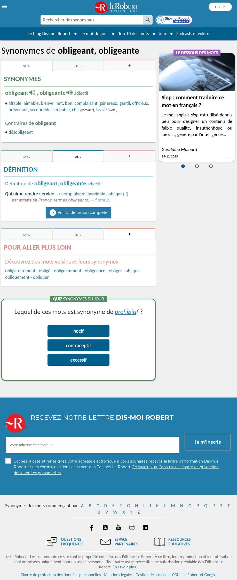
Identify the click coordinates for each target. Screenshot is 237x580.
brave (101, 110)
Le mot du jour (93, 33)
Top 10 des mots (132, 33)
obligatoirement (20, 271)
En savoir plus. (125, 567)
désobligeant (21, 132)
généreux (108, 103)
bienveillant (52, 103)
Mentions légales (118, 574)
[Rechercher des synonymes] (148, 20)
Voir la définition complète (82, 212)
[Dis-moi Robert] (174, 20)
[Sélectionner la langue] (220, 7)
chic (76, 110)
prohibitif (126, 311)
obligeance (95, 271)
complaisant (86, 103)
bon (68, 103)
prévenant (18, 110)
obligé (45, 271)
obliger (115, 271)
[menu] (5, 6)
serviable (61, 110)
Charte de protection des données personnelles (61, 574)
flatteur (102, 200)
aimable (30, 103)
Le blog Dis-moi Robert (47, 33)
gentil (124, 103)
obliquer (41, 277)
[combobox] (92, 20)
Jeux (162, 33)
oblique (132, 271)
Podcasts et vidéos (193, 33)
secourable (40, 110)
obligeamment (67, 271)
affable (15, 103)
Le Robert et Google (199, 574)
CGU (176, 574)
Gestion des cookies (152, 574)
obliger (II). (119, 193)
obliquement (17, 277)
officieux (140, 103)
